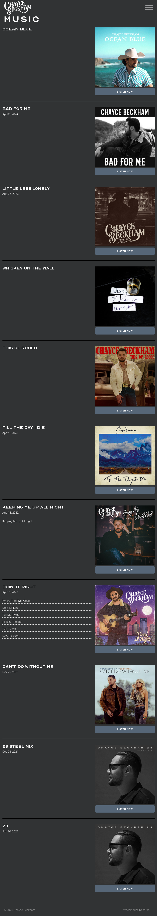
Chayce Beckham (27, 7)
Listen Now (125, 91)
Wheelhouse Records (136, 910)
